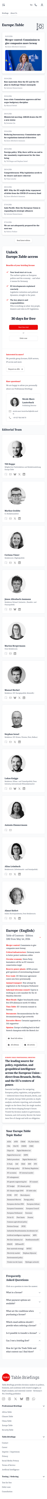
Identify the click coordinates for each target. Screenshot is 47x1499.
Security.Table (7, 1430)
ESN (29, 1164)
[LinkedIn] (24, 474)
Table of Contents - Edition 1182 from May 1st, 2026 (23, 937)
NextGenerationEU (32, 1240)
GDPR (26, 1155)
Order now (23, 338)
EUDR (9, 1195)
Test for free (7, 1483)
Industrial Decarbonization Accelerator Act (22, 1231)
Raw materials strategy (15, 1249)
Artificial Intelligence (10, 1470)
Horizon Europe (12, 1226)
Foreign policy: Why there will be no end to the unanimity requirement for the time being (23, 155)
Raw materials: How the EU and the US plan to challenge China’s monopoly (21, 83)
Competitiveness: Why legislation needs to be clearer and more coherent (23, 174)
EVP (16, 1195)
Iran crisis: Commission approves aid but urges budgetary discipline (22, 101)
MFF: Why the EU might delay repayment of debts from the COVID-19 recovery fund (22, 191)
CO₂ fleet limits (33, 1142)
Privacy (5, 1456)
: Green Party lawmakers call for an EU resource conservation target (20, 962)
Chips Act (10, 1151)
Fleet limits (21, 1217)
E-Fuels (9, 1164)
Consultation (7, 1491)
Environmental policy (15, 1258)
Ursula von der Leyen (14, 1262)
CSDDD (23, 1146)
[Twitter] (19, 474)
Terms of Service (8, 1465)
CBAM (23, 1142)
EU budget (11, 1186)
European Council (32, 1208)
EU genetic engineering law (17, 1182)
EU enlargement (13, 1177)
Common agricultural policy (17, 1222)
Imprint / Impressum (11, 1452)
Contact (5, 1443)
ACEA (9, 1142)
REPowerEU (19, 1244)
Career (4, 1447)
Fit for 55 (10, 1217)
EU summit (34, 1182)
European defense (33, 1204)
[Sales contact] (35, 5)
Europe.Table (7, 1425)
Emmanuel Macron (14, 1200)
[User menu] (42, 4)
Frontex (30, 1217)
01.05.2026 (9, 36)
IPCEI (23, 1226)
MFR (34, 1235)
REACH (9, 1244)
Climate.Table (7, 1416)
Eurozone (28, 1213)
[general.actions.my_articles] (6, 474)
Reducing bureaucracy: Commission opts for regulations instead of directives (22, 136)
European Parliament (14, 1213)
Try (31, 5)
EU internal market (26, 1173)
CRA (8, 1146)
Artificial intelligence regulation (18, 1235)
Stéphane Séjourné (29, 1253)
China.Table (7, 1421)
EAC (16, 1164)
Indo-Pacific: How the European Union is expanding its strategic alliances (22, 209)
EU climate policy (24, 1186)
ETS (35, 1164)
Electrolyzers (25, 1195)
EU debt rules (31, 1191)
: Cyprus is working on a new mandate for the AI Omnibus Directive (22, 993)
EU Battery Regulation (30, 1168)
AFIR (16, 1142)
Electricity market (13, 1253)
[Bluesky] (15, 474)
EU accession (11, 1173)
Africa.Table (7, 1412)
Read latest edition (23, 240)
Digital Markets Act (24, 1151)
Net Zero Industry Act (15, 1240)
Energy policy (29, 1200)
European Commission (15, 1208)
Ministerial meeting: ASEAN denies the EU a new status (23, 118)
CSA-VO (15, 1146)
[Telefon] (23, 417)
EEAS (23, 1164)
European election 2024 (15, 1204)
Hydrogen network (32, 1262)
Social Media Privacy (10, 1461)
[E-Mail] (23, 412)
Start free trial (23, 327)
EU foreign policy (13, 1168)
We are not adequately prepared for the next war (21, 227)
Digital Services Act (14, 1155)
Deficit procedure (13, 1159)
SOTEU (29, 1249)
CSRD (31, 1146)
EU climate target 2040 (15, 1191)
